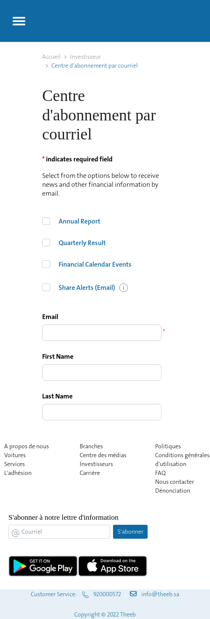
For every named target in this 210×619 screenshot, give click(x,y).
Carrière (90, 473)
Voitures (15, 455)
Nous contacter (174, 481)
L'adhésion (18, 473)
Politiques (168, 446)
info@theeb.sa (160, 594)
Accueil (51, 56)
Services (14, 464)
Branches (91, 446)
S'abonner (130, 531)
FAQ (160, 473)
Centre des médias (103, 455)
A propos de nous (26, 446)
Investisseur (85, 56)
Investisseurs (96, 464)
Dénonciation (172, 490)
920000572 (107, 594)
